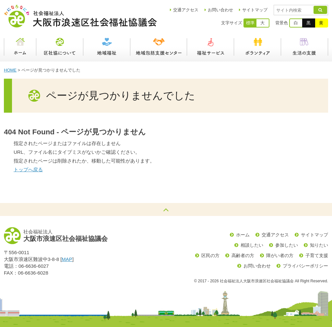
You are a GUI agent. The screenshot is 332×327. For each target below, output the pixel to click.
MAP (67, 259)
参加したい (286, 245)
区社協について (59, 47)
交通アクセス (275, 234)
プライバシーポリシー (305, 265)
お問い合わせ (220, 10)
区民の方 (210, 255)
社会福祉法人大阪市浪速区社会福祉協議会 (80, 16)
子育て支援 (316, 255)
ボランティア (257, 47)
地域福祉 (106, 47)
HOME (10, 70)
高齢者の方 (242, 255)
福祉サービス (210, 47)
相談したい (252, 245)
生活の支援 (304, 47)
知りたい (319, 245)
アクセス (185, 10)
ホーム (20, 47)
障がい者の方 (279, 255)
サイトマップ (254, 10)
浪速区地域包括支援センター (158, 47)
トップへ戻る (28, 169)
